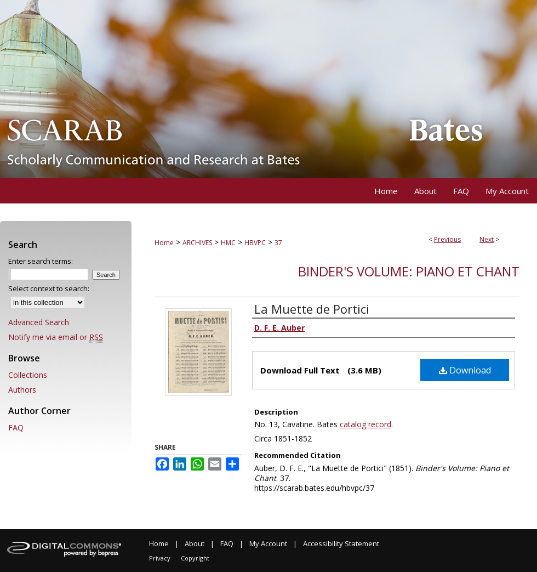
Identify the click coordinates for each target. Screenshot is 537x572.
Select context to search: (48, 288)
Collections (27, 375)
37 (278, 242)
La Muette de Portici (311, 309)
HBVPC (255, 242)
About (194, 543)
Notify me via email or (55, 337)
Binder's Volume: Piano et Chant (408, 271)
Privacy (159, 558)
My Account (268, 543)
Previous (447, 239)
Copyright (195, 558)
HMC (228, 242)
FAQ (16, 427)
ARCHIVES (197, 242)
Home (164, 242)
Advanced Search (38, 322)
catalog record (365, 424)
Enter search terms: (40, 261)
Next (486, 239)
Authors (22, 389)
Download (465, 370)
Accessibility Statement (341, 543)
